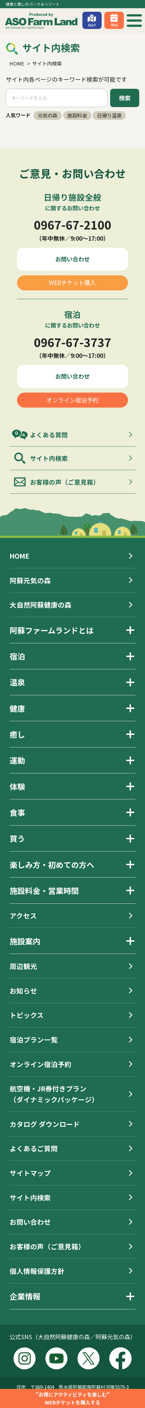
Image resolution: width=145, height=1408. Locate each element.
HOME (19, 556)
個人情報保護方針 (37, 1271)
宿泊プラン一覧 (34, 1039)
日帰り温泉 (109, 115)
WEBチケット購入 (72, 282)
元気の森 (47, 115)
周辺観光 (23, 966)
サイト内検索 (49, 458)
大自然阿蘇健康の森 (40, 604)
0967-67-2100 (72, 224)
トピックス (27, 1015)
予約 (114, 25)
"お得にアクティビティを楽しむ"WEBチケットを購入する (73, 1398)
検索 (124, 98)
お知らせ (23, 990)
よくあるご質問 (34, 1148)
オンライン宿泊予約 (72, 400)
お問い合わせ (72, 259)
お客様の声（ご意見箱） (64, 482)
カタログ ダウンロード (45, 1124)
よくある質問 (49, 434)
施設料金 (77, 115)
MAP (92, 25)
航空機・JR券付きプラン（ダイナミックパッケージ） (54, 1093)
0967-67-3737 (72, 342)
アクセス (23, 915)
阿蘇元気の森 (30, 580)
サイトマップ (30, 1173)
